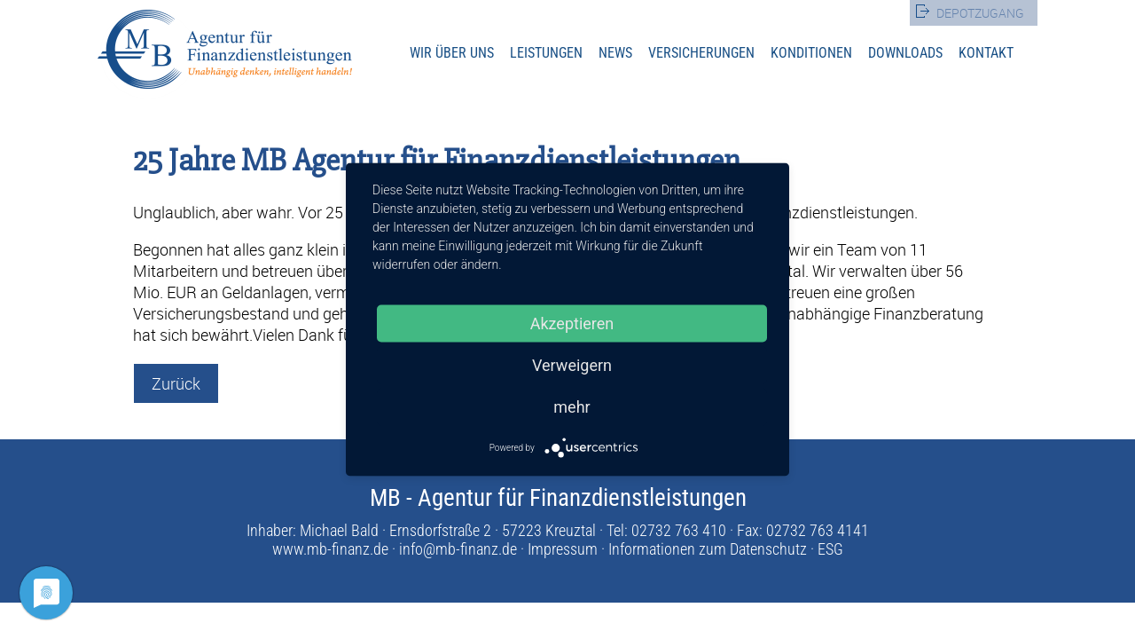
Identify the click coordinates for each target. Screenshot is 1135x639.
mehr (571, 407)
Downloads (905, 52)
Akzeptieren (572, 323)
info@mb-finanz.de (458, 549)
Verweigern (572, 365)
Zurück (176, 383)
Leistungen (546, 52)
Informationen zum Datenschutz (707, 549)
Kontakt (986, 52)
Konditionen (811, 52)
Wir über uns (452, 52)
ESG (830, 549)
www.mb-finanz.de (330, 549)
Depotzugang (980, 12)
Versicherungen (701, 52)
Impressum (563, 549)
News (615, 52)
